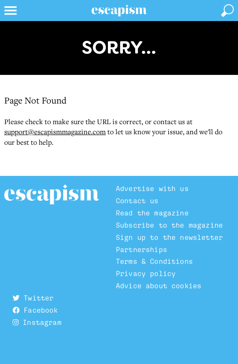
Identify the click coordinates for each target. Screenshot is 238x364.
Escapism (51, 194)
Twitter (33, 298)
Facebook (35, 310)
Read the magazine (152, 213)
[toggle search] (227, 10)
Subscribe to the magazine (169, 225)
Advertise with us (152, 189)
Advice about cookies (158, 286)
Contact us (137, 201)
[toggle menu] (10, 10)
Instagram (37, 323)
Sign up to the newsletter (169, 238)
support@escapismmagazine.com (55, 131)
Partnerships (141, 250)
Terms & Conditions (154, 262)
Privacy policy (146, 274)
